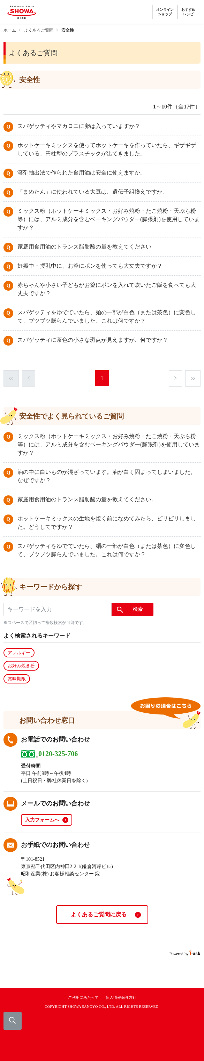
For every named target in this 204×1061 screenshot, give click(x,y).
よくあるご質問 (38, 30)
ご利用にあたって (83, 997)
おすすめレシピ (188, 12)
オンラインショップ (165, 12)
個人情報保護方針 (121, 997)
